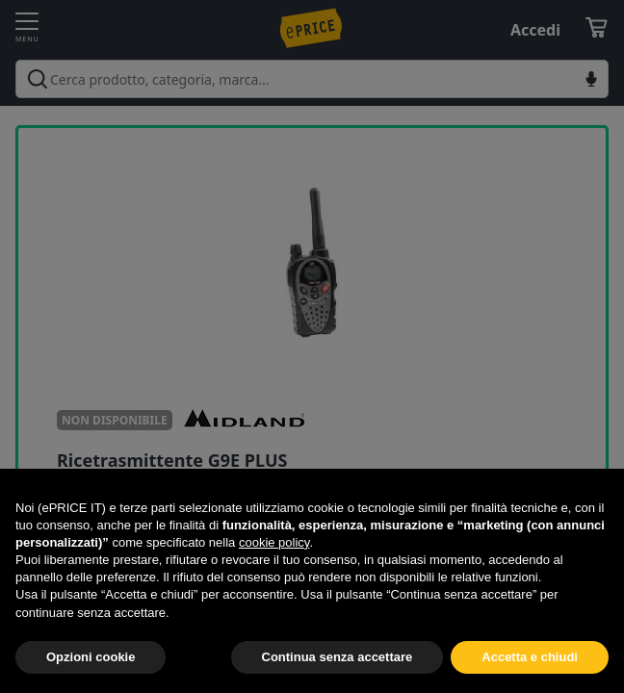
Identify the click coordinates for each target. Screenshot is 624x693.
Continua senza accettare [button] (337, 657)
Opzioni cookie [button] (90, 657)
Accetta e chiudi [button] (529, 657)
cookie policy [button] (274, 542)
